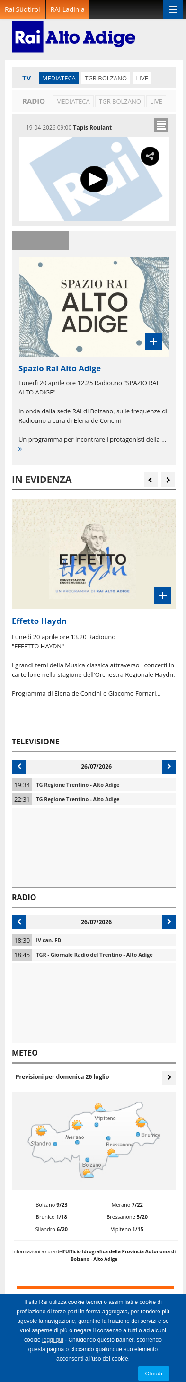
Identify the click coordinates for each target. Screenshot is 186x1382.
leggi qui (52, 1340)
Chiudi (154, 1373)
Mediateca (59, 78)
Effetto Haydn (39, 620)
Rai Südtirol (22, 9)
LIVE (142, 78)
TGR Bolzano (106, 78)
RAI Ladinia (68, 9)
